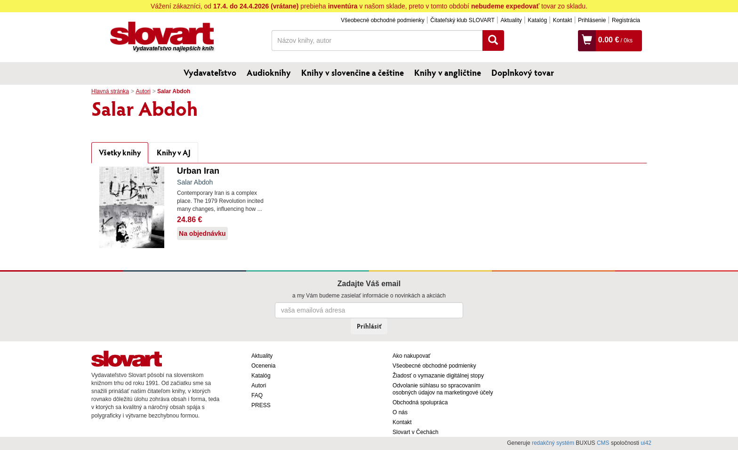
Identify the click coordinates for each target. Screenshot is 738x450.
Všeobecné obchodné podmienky (382, 20)
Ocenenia (263, 365)
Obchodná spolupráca (420, 402)
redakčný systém (553, 443)
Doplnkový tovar (522, 72)
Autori (143, 91)
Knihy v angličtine (447, 72)
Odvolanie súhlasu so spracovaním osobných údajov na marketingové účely (443, 389)
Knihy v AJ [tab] (174, 152)
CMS (603, 443)
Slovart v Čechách (415, 432)
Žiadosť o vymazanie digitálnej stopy (438, 375)
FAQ (257, 395)
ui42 (646, 443)
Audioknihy (269, 72)
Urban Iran (198, 171)
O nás (400, 412)
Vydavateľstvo (210, 72)
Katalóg (537, 20)
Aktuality (510, 20)
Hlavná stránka (110, 91)
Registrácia (626, 20)
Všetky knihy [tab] (120, 152)
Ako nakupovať (412, 356)
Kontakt (562, 20)
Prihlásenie (592, 20)
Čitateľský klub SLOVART (462, 20)
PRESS (261, 405)
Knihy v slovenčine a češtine (352, 72)
